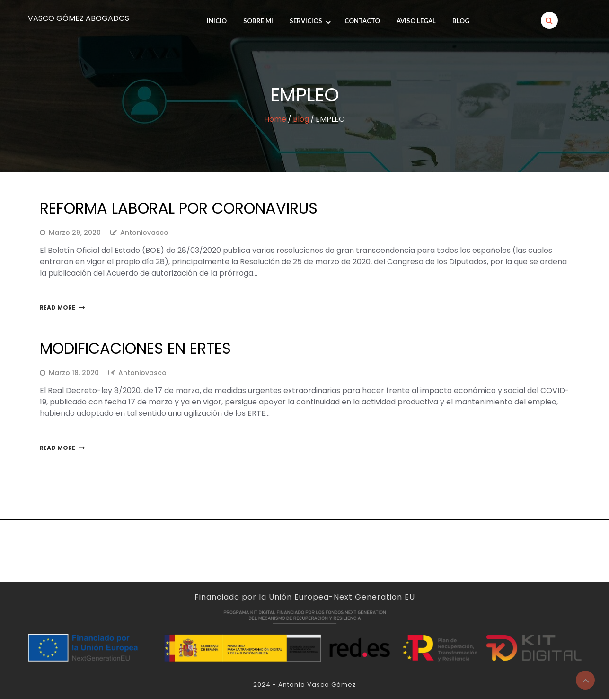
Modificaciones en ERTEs (135, 348)
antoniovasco (144, 232)
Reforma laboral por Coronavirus (179, 208)
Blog (460, 21)
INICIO (217, 21)
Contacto (362, 21)
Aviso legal (416, 21)
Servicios (306, 21)
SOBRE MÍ (258, 21)
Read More (57, 308)
